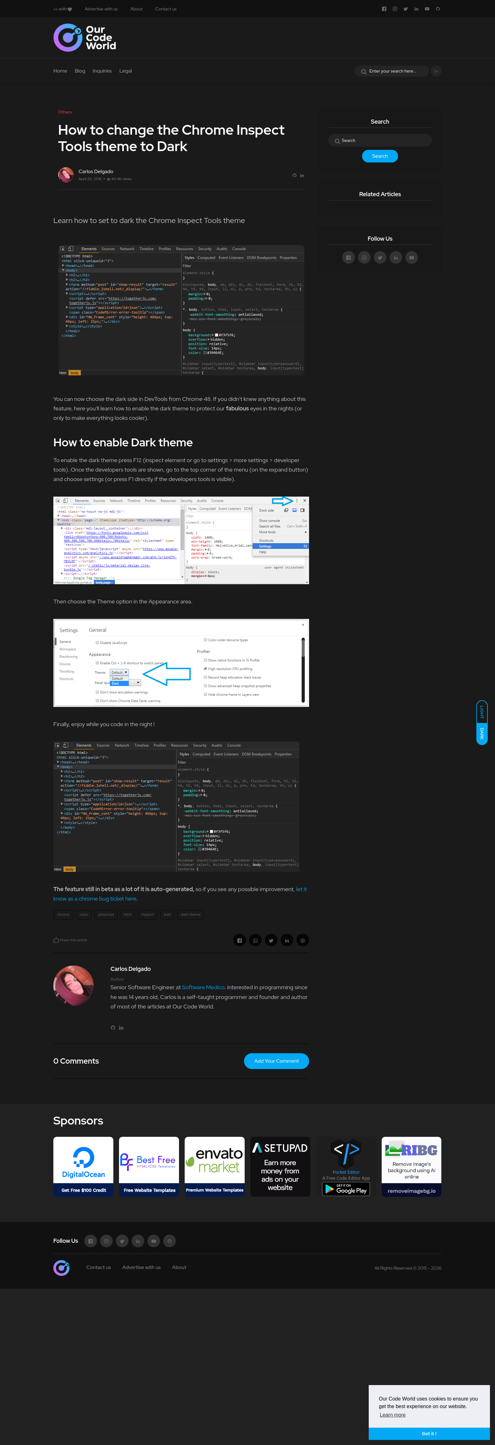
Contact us (165, 9)
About (136, 9)
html (128, 914)
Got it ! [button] (429, 1433)
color (84, 914)
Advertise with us (101, 9)
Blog (80, 71)
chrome (63, 914)
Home (60, 71)
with (62, 9)
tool (167, 914)
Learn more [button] (393, 1415)
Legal (125, 71)
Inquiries (102, 71)
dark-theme (190, 914)
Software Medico (203, 987)
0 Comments (76, 1061)
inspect (147, 914)
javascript (106, 914)
